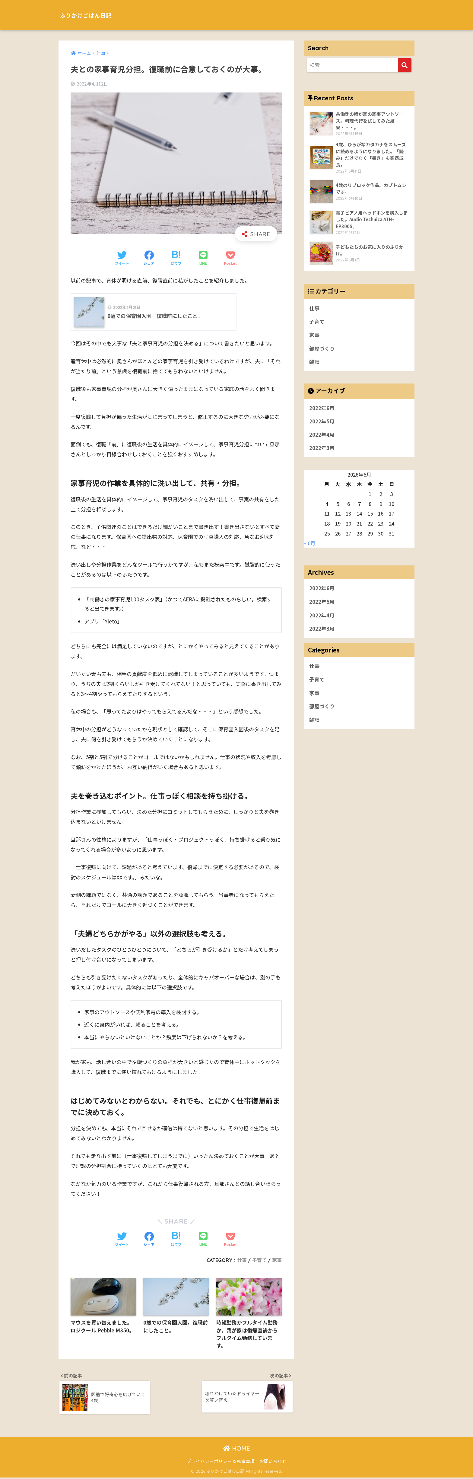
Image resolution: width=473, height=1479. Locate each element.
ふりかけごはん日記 (92, 15)
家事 (277, 1260)
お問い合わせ (273, 1462)
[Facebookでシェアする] (149, 259)
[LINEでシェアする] (203, 258)
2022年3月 (322, 449)
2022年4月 (322, 436)
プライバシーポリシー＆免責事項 (221, 1462)
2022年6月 (322, 409)
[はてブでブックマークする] (176, 259)
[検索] (404, 65)
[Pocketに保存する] (230, 259)
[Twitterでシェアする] (122, 259)
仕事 (242, 1260)
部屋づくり (322, 349)
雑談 (314, 362)
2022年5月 (322, 422)
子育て (259, 1260)
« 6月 (310, 544)
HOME (236, 1450)
